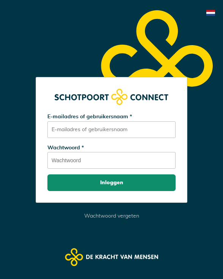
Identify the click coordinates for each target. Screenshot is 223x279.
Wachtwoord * (65, 147)
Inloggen (111, 182)
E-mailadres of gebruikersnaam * (89, 116)
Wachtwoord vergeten (111, 216)
